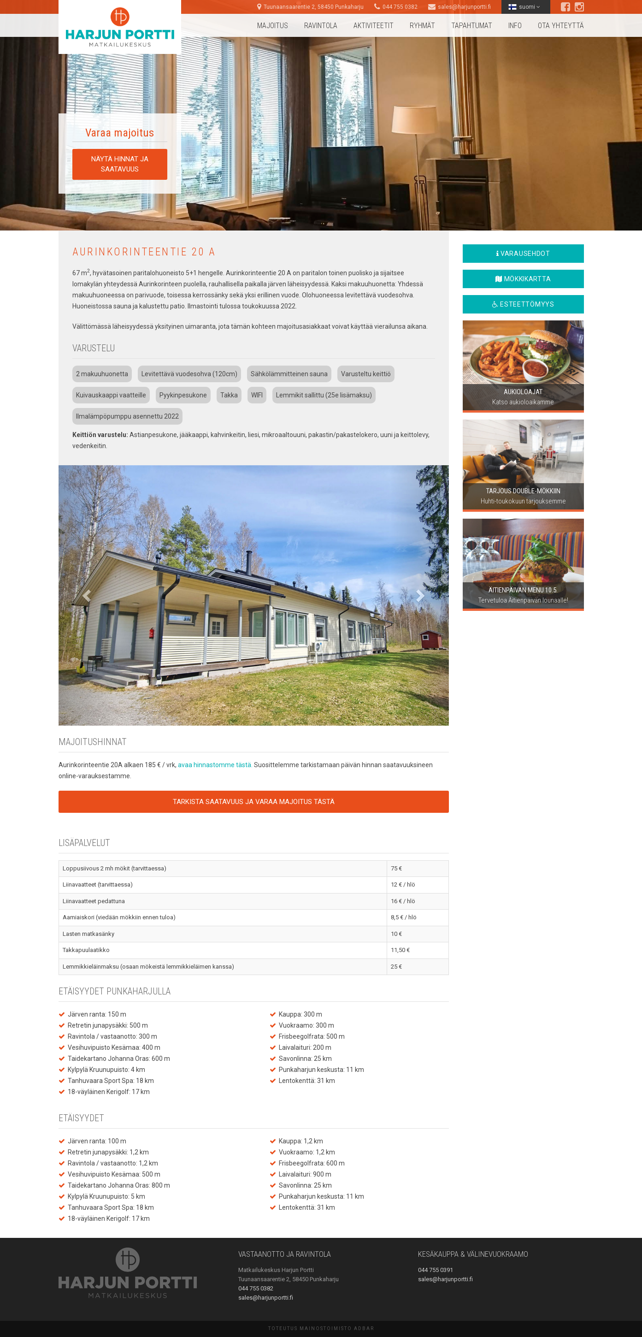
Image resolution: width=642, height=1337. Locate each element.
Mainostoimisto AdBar (337, 1328)
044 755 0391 (435, 1269)
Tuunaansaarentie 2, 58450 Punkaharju (314, 7)
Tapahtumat (471, 25)
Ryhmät (422, 25)
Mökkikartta (523, 279)
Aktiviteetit (373, 25)
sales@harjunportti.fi (464, 7)
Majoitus (272, 25)
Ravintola (320, 25)
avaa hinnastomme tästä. (216, 765)
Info (515, 25)
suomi (524, 7)
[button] (88, 595)
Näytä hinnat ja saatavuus (119, 164)
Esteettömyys (523, 304)
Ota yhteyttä (561, 25)
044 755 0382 (400, 7)
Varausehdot (523, 253)
